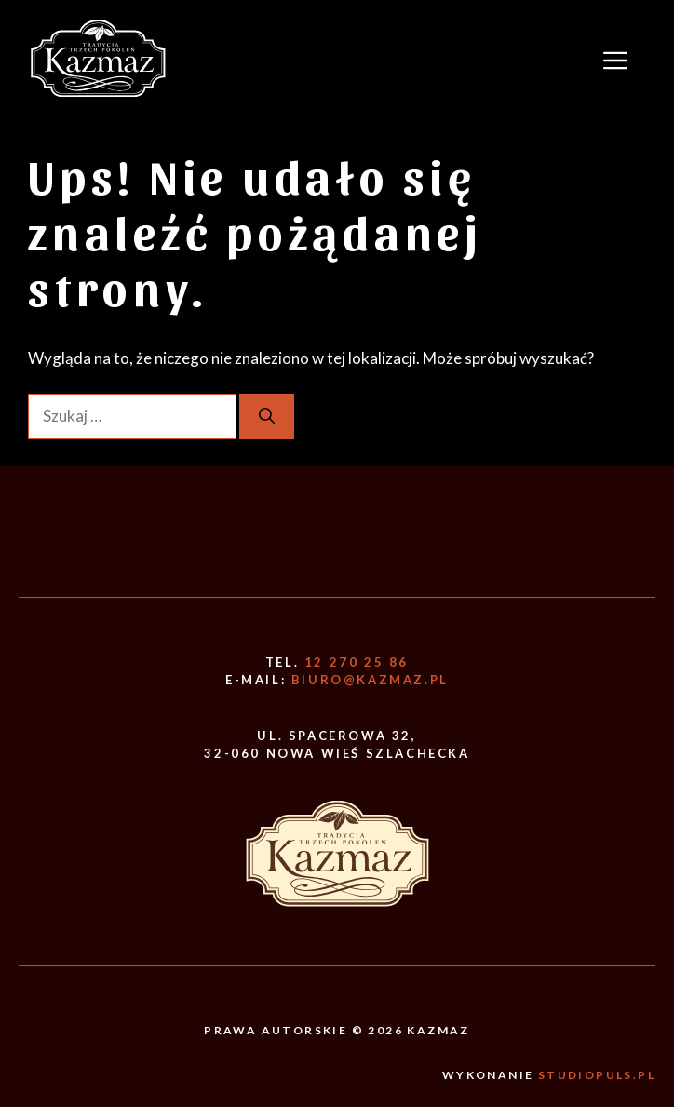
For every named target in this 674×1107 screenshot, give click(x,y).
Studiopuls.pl (596, 1075)
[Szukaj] (266, 416)
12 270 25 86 (356, 662)
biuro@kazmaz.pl (370, 679)
